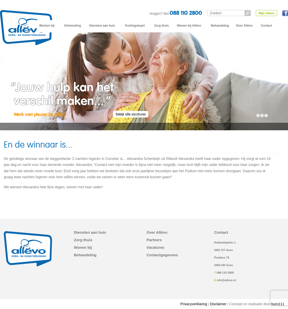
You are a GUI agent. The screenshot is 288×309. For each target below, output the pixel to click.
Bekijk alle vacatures (131, 114)
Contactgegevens (162, 255)
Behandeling (220, 25)
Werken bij (46, 25)
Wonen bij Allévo (189, 25)
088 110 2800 (186, 13)
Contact (266, 25)
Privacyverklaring (193, 304)
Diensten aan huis (102, 25)
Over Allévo (244, 25)
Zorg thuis (161, 25)
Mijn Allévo (266, 13)
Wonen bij (83, 247)
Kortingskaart (135, 25)
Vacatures (155, 247)
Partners (154, 240)
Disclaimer (218, 304)
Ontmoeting (72, 25)
